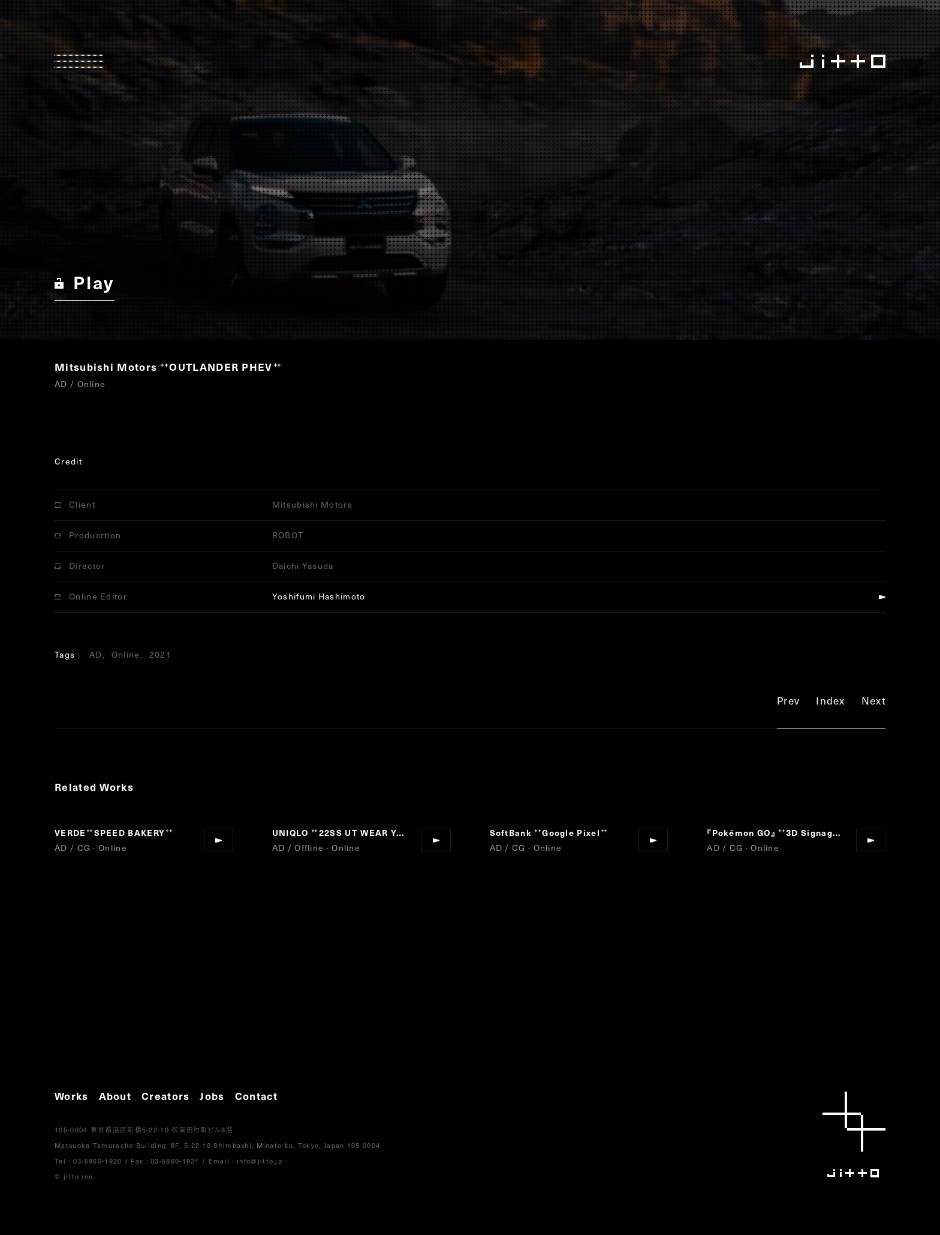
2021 (160, 654)
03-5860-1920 (97, 1161)
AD (96, 654)
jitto (853, 1134)
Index (830, 702)
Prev (788, 702)
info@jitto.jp (259, 1161)
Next (873, 702)
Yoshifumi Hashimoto (319, 596)
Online (126, 654)
